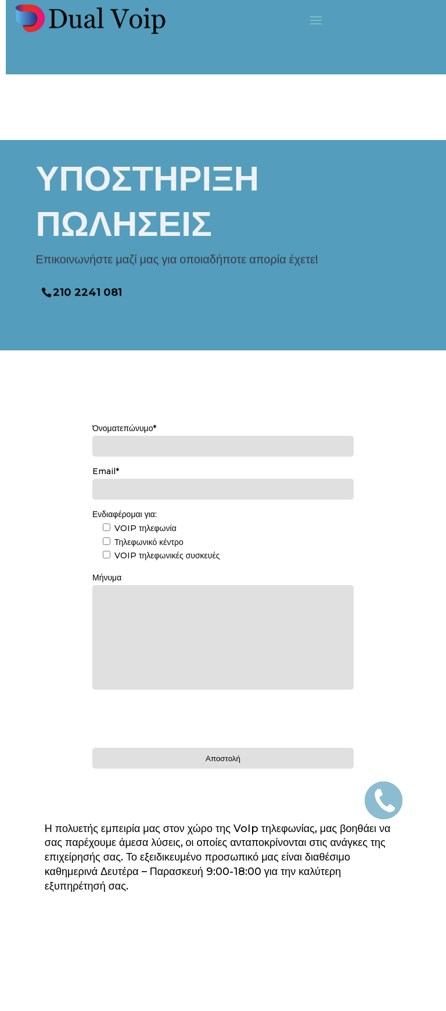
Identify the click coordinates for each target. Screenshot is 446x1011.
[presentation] (180, 717)
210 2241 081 (87, 290)
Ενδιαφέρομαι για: (124, 514)
